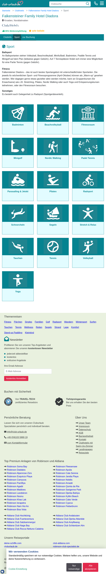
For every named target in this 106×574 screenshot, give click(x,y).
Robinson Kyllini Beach (67, 496)
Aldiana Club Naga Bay (18, 525)
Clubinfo (7, 37)
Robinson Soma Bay (17, 466)
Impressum (84, 426)
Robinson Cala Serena (67, 473)
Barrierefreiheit (86, 436)
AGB (81, 433)
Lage (66, 327)
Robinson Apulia (64, 470)
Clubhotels (19, 11)
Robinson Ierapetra (16, 503)
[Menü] (102, 3)
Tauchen (8, 327)
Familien (39, 322)
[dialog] (56, 561)
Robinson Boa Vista (16, 509)
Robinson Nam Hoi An (18, 506)
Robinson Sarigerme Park (68, 490)
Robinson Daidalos (16, 470)
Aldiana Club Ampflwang (68, 522)
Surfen (93, 322)
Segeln (48, 327)
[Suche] (87, 4)
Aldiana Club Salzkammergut (21, 522)
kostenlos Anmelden (16, 378)
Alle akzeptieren (90, 567)
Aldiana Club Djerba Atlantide (70, 519)
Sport (17, 37)
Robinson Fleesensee (66, 466)
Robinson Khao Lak (16, 499)
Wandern (68, 322)
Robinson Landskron (17, 493)
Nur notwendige (74, 567)
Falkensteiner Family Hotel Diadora (44, 11)
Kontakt (82, 439)
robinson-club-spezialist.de (66, 546)
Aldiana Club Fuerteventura (20, 519)
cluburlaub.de (10, 546)
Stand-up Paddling (13, 332)
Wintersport (81, 322)
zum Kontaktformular (17, 443)
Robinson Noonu (15, 496)
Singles (28, 322)
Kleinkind (29, 332)
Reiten (39, 327)
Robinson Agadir (15, 486)
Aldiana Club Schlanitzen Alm (70, 525)
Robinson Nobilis (64, 480)
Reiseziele (84, 453)
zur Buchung (28, 37)
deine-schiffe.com (12, 543)
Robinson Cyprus (64, 503)
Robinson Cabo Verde (66, 499)
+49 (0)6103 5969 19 (17, 437)
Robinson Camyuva (16, 480)
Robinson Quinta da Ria (67, 486)
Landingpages (86, 449)
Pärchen (18, 322)
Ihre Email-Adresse (13, 366)
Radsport (57, 322)
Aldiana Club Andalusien (68, 515)
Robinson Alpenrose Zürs (19, 473)
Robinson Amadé (64, 483)
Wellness (28, 327)
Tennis (18, 327)
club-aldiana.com (61, 543)
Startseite (6, 11)
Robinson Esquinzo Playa (19, 476)
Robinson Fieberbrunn (67, 506)
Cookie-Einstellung (18, 569)
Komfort (75, 327)
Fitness (7, 322)
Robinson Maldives (16, 490)
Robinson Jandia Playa (67, 476)
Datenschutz (85, 429)
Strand (58, 327)
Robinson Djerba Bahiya (68, 493)
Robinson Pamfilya (16, 483)
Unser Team (85, 423)
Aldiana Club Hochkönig (19, 515)
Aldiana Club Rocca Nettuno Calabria (25, 529)
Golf (48, 322)
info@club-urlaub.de (17, 432)
